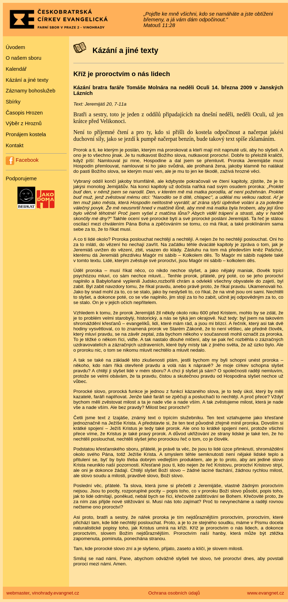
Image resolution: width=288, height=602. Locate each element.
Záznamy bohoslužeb (30, 91)
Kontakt (14, 145)
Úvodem (15, 47)
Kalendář (16, 69)
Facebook (22, 160)
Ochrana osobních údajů (174, 593)
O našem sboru (23, 58)
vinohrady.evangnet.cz (55, 593)
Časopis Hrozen (24, 113)
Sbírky (13, 102)
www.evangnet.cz (265, 593)
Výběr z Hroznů (24, 123)
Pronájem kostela (26, 134)
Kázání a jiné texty (27, 80)
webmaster (17, 593)
